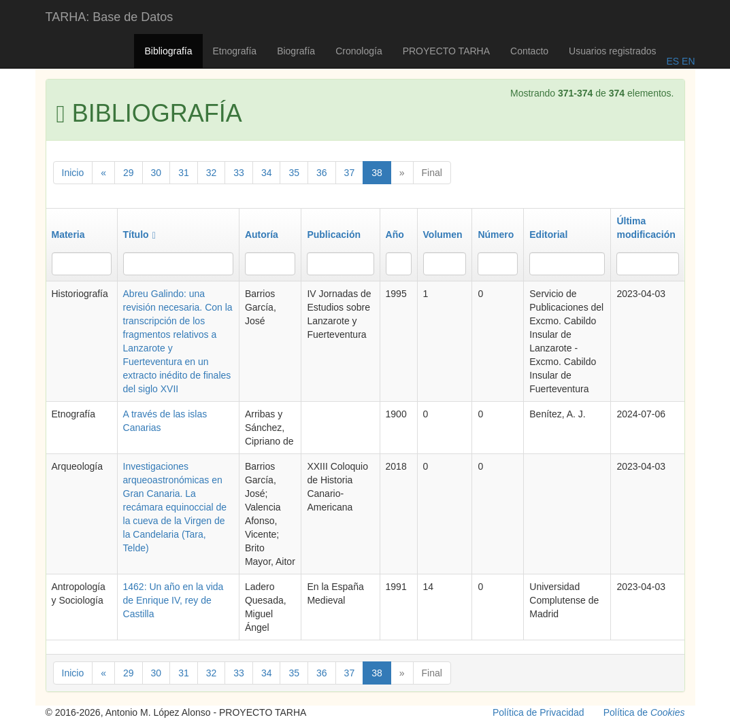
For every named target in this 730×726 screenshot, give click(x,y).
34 (266, 172)
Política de (644, 712)
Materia (68, 234)
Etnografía (235, 51)
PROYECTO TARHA (446, 51)
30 (156, 172)
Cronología (358, 51)
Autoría (261, 234)
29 (128, 172)
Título (139, 234)
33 (238, 172)
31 (183, 172)
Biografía (296, 51)
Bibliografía (168, 51)
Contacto (529, 51)
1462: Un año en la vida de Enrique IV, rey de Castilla (173, 600)
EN (687, 61)
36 (321, 172)
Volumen (443, 234)
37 (349, 172)
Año (395, 234)
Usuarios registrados (612, 51)
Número (496, 234)
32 (211, 172)
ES (672, 61)
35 (293, 172)
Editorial (548, 234)
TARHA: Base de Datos (109, 17)
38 (376, 172)
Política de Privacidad (538, 712)
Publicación (334, 234)
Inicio (73, 172)
